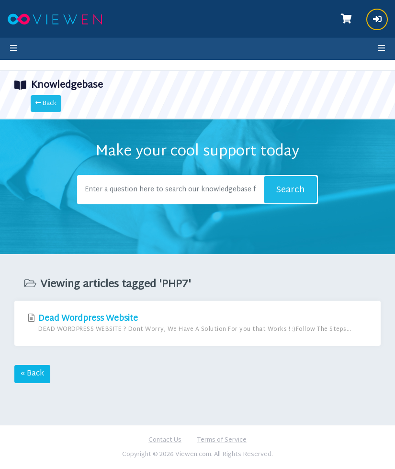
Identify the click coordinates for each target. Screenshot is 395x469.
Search (290, 190)
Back (45, 103)
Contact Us (164, 441)
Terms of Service (222, 441)
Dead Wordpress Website (197, 323)
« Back (32, 374)
